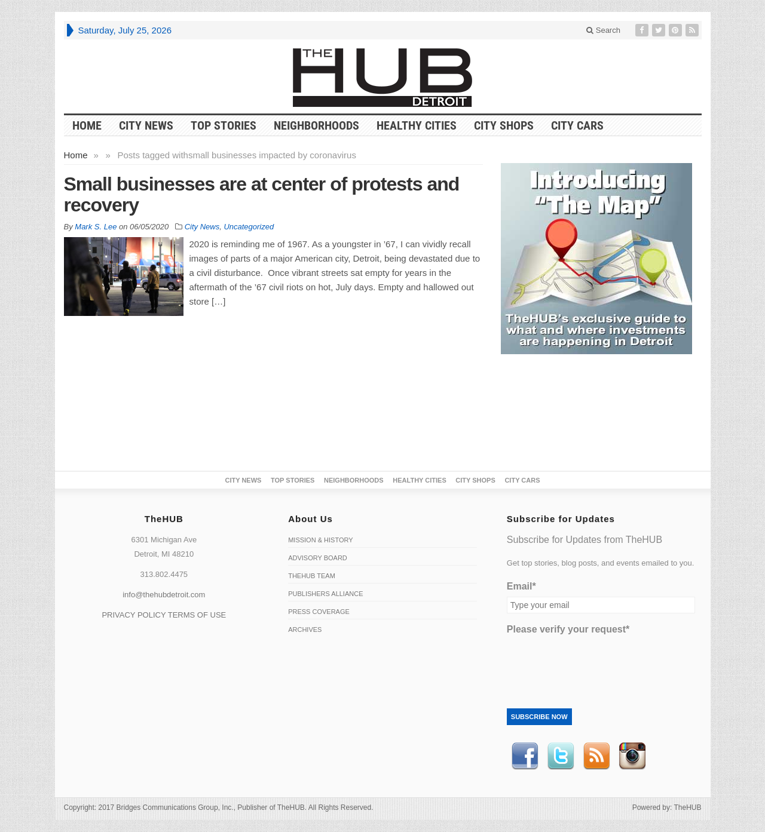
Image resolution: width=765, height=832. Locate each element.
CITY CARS (577, 125)
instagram (632, 756)
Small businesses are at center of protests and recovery (262, 194)
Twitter (560, 756)
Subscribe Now (539, 716)
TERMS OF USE (197, 614)
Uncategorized (249, 226)
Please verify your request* (568, 629)
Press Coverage (319, 611)
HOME (87, 125)
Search (603, 30)
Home (76, 155)
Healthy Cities (417, 125)
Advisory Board (317, 557)
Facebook (524, 756)
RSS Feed (596, 756)
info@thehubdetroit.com (164, 594)
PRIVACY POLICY (134, 614)
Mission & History (320, 540)
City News (146, 125)
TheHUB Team (311, 575)
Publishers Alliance (325, 593)
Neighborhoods (316, 125)
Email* (521, 586)
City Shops (504, 125)
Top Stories (223, 125)
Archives (305, 629)
